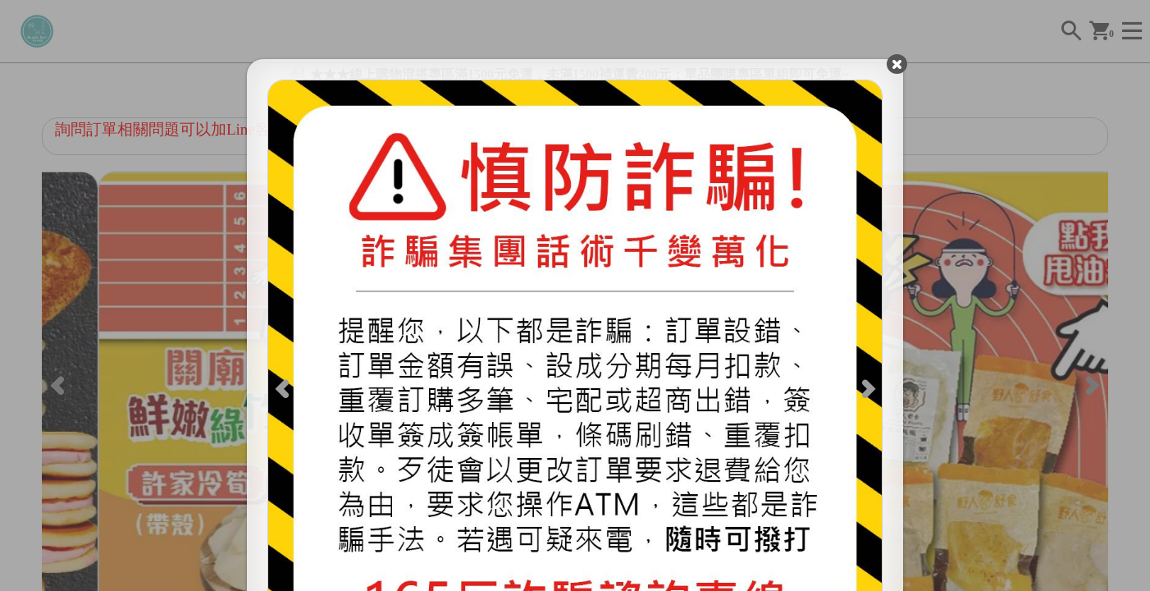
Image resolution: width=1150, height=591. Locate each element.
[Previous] (284, 387)
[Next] (867, 387)
